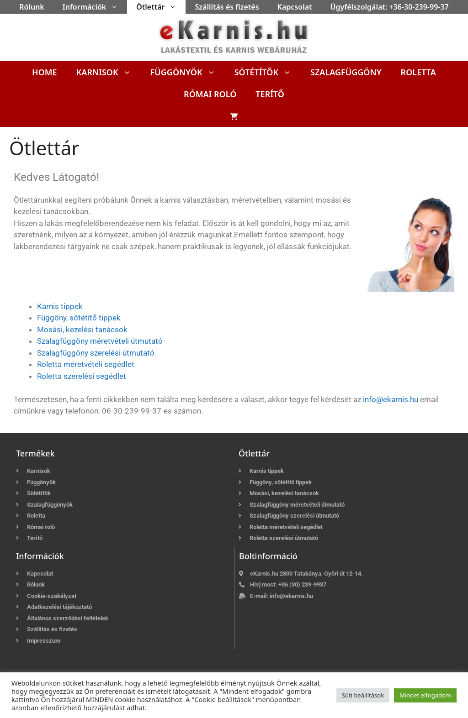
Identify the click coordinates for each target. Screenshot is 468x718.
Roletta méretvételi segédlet (85, 364)
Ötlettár (161, 7)
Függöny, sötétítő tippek (79, 317)
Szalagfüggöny (346, 72)
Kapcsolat (294, 7)
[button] (116, 7)
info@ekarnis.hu (390, 399)
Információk (95, 7)
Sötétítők (267, 72)
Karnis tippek (60, 306)
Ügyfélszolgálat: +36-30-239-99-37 (389, 7)
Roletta (418, 72)
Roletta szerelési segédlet (81, 376)
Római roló (210, 94)
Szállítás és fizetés (227, 7)
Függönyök (187, 72)
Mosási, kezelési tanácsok (82, 329)
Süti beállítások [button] (363, 695)
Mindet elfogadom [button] (425, 695)
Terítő (269, 94)
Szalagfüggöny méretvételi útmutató (100, 341)
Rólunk (31, 7)
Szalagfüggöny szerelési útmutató (95, 352)
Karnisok (108, 72)
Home (44, 72)
